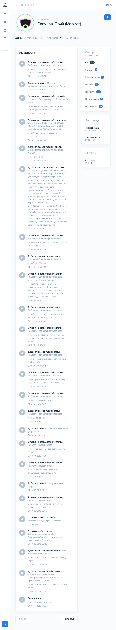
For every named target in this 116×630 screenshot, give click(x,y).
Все (90, 62)
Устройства (54, 37)
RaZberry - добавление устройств (45, 65)
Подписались (94, 99)
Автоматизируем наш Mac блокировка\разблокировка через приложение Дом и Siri (45, 537)
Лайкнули (93, 91)
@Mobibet (89, 163)
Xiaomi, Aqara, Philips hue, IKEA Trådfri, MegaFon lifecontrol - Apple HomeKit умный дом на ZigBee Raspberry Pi (46, 126)
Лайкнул (92, 84)
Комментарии (94, 77)
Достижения (73, 37)
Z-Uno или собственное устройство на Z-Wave (48, 99)
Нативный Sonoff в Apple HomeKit (44, 238)
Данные (19, 37)
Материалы (35, 37)
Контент (91, 69)
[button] (5, 46)
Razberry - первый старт (40, 445)
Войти (109, 4)
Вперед (69, 618)
